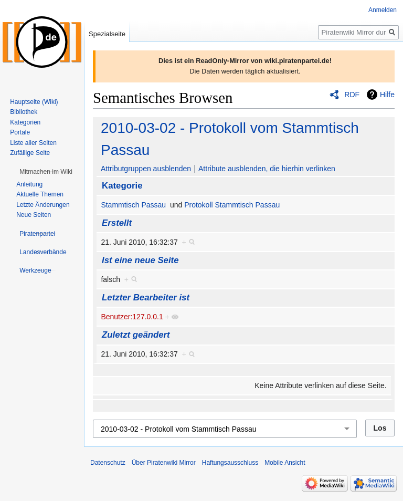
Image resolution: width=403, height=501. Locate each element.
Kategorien (25, 122)
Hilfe (387, 94)
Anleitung (29, 184)
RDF (351, 94)
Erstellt (117, 223)
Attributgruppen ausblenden (146, 168)
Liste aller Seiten (33, 143)
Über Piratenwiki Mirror (164, 462)
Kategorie (122, 186)
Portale (20, 132)
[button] (45, 171)
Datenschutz (107, 462)
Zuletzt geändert (136, 335)
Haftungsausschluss (230, 462)
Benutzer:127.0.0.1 (132, 316)
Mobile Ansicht (284, 462)
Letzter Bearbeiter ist (145, 297)
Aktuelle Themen (39, 194)
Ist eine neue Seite (140, 260)
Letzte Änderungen (42, 204)
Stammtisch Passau (133, 205)
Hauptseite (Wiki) (34, 102)
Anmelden (382, 10)
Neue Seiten (33, 214)
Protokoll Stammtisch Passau (232, 205)
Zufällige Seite (30, 152)
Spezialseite (107, 34)
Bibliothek (23, 112)
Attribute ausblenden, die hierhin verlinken (266, 168)
